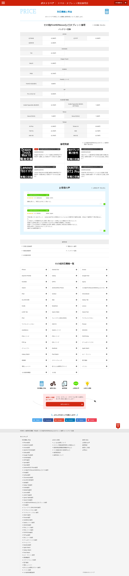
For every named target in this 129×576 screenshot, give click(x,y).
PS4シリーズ (25, 336)
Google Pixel (85, 275)
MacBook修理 (27, 545)
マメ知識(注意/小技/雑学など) (62, 450)
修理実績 (84, 445)
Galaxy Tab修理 (27, 485)
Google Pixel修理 (28, 455)
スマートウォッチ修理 (29, 560)
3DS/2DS (84, 330)
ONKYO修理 (26, 515)
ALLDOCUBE (25, 299)
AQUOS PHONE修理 (29, 450)
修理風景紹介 (57, 452)
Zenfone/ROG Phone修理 (30, 467)
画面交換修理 (27, 250)
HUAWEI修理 (27, 457)
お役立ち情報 (56, 440)
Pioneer (84, 324)
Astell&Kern (25, 330)
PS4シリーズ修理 (28, 527)
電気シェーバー (26, 366)
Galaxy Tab (85, 299)
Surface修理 (26, 475)
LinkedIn (70, 420)
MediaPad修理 (27, 490)
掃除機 (24, 360)
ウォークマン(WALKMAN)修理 (31, 507)
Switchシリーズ (56, 330)
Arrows (84, 269)
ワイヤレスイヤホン (87, 318)
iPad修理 (25, 472)
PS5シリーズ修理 (28, 530)
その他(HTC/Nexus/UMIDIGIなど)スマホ (93, 287)
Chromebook (85, 293)
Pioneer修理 (26, 517)
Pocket (92, 420)
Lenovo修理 (26, 492)
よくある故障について (60, 442)
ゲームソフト (25, 348)
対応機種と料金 (26, 440)
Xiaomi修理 (26, 465)
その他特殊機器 (26, 372)
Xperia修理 (26, 462)
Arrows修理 (26, 447)
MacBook (54, 348)
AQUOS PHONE (26, 275)
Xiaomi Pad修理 (27, 500)
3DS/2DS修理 (27, 525)
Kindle (23, 306)
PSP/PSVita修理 (27, 532)
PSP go (24, 342)
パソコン (84, 366)
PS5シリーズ (55, 336)
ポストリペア (47, 3)
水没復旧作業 (27, 255)
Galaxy (54, 275)
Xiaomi (24, 287)
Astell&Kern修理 (27, 520)
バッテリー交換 (72, 250)
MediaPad (55, 306)
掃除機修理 (26, 557)
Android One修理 (28, 445)
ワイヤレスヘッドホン (28, 324)
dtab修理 (25, 482)
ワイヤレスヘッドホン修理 (30, 512)
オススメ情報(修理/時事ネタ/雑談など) (64, 445)
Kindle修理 (26, 487)
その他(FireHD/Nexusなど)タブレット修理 (35, 502)
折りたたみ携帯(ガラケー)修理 (31, 567)
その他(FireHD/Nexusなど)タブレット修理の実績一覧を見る (96, 143)
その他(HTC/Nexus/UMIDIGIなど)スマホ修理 (35, 470)
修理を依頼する (65, 404)
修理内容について (59, 455)
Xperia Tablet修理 (28, 497)
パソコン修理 (27, 570)
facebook (48, 420)
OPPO (54, 281)
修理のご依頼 (86, 447)
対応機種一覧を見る (99, 25)
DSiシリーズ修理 (28, 537)
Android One (55, 269)
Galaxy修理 (26, 452)
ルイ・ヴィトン (86, 354)
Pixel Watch (55, 354)
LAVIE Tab (25, 312)
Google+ (60, 420)
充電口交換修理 (27, 246)
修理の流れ (85, 440)
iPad (23, 293)
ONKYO (54, 324)
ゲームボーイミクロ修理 (30, 540)
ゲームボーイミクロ (87, 342)
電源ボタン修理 (72, 246)
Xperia (84, 281)
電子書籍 (84, 360)
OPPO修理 (26, 460)
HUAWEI (24, 281)
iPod (23, 318)
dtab (53, 299)
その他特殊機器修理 (29, 572)
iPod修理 (25, 505)
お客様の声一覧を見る (99, 188)
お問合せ (84, 450)
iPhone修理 (26, 442)
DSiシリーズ (55, 342)
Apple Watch (85, 348)
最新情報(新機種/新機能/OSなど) (63, 447)
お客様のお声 (86, 442)
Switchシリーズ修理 (29, 522)
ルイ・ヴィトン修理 (29, 555)
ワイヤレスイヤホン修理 (30, 510)
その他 (54, 372)
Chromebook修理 (28, 477)
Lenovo (84, 306)
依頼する (119, 2)
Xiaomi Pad (85, 312)
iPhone (24, 269)
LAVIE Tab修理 (27, 495)
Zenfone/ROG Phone (58, 287)
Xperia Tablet (55, 312)
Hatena (81, 420)
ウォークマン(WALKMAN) (59, 318)
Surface (54, 293)
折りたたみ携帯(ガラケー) (59, 366)
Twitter (38, 420)
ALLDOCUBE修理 (28, 480)
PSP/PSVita (85, 336)
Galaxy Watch (26, 354)
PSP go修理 (26, 535)
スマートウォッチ (57, 360)
